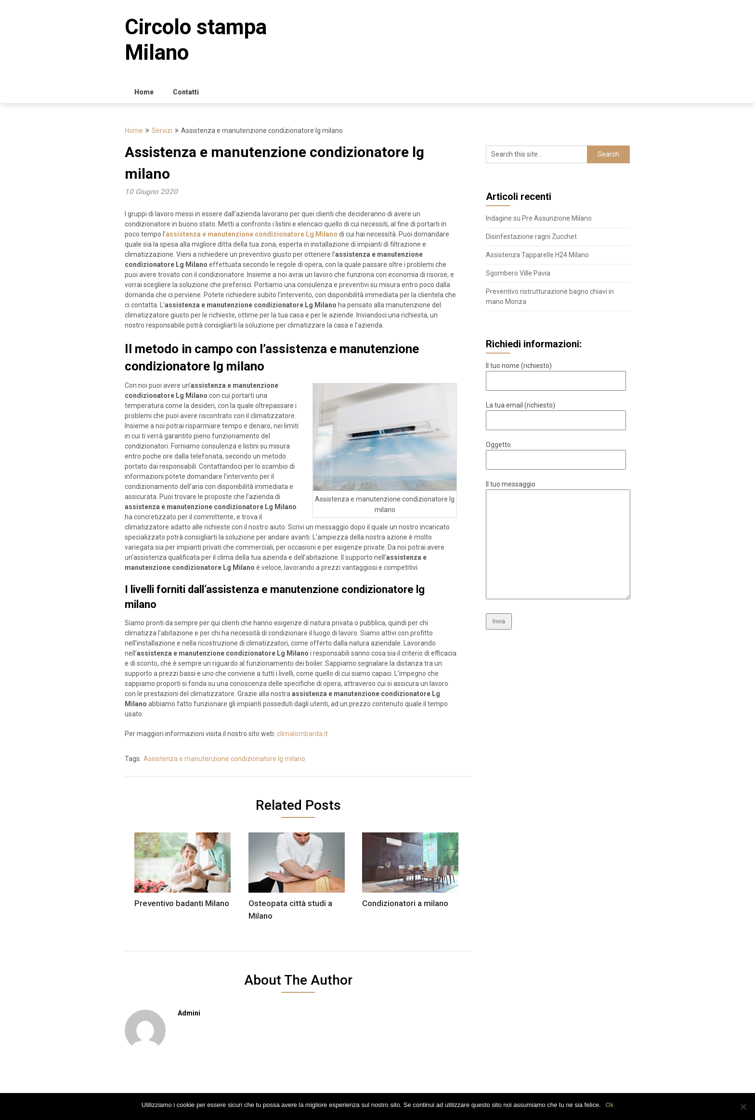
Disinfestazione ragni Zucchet (531, 236)
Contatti (186, 92)
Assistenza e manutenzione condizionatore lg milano (224, 759)
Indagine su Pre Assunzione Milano (539, 218)
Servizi (162, 130)
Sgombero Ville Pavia (518, 273)
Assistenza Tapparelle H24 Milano (537, 255)
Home (144, 92)
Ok (610, 1104)
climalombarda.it (302, 734)
